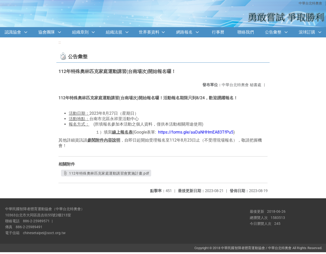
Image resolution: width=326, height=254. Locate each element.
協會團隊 (46, 32)
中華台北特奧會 (310, 3)
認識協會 (13, 32)
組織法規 (114, 32)
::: (59, 42)
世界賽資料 (149, 32)
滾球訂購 (307, 32)
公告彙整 (273, 32)
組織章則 (80, 32)
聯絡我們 (245, 32)
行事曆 (218, 32)
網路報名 (184, 32)
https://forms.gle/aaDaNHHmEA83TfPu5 (195, 132)
